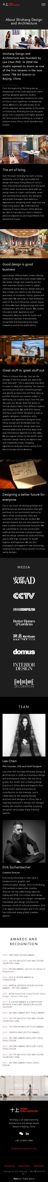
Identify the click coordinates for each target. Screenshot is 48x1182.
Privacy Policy (24, 1166)
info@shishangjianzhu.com (24, 1148)
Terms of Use (9, 1166)
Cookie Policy (38, 1166)
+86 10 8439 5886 (24, 1140)
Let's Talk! (24, 1092)
